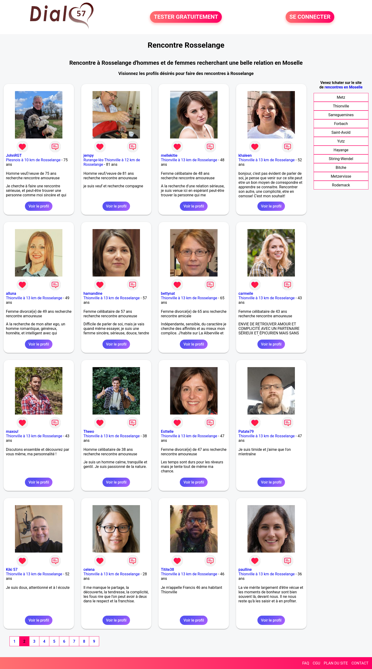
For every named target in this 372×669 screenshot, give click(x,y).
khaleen (245, 155)
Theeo (89, 431)
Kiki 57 (12, 569)
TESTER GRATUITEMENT (186, 17)
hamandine (93, 293)
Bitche (341, 167)
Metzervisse (341, 176)
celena (89, 569)
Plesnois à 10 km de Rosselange (33, 160)
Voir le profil (38, 206)
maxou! (12, 431)
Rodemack (341, 185)
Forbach (341, 123)
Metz (341, 97)
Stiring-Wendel (341, 159)
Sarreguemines (341, 115)
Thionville (341, 106)
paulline (245, 569)
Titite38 (167, 569)
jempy (89, 155)
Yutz (341, 141)
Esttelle (167, 431)
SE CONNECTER (309, 17)
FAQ (305, 663)
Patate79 (246, 431)
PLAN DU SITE (336, 663)
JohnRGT (14, 155)
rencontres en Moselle (344, 87)
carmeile (245, 293)
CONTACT (359, 663)
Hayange (341, 150)
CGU (316, 663)
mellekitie (169, 155)
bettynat (168, 293)
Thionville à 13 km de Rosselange (189, 160)
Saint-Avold (340, 132)
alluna (11, 293)
